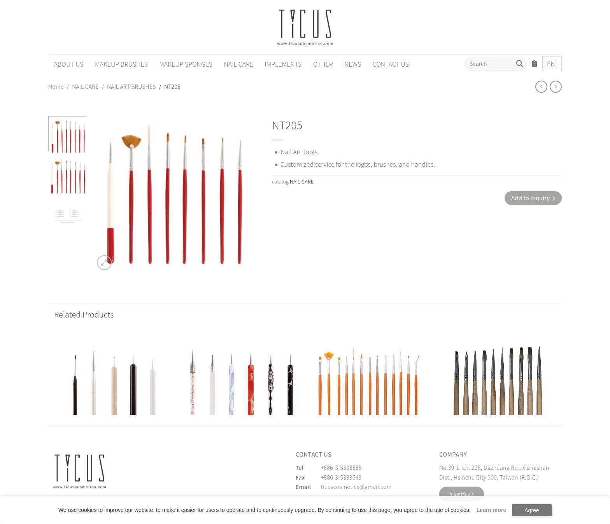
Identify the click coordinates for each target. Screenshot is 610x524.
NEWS (352, 64)
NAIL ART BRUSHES (131, 86)
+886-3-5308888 (341, 467)
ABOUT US (69, 64)
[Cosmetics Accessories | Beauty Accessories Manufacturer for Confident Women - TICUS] (305, 27)
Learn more (491, 510)
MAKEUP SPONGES (185, 64)
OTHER (323, 64)
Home (55, 86)
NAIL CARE (238, 64)
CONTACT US (391, 64)
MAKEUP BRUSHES (121, 64)
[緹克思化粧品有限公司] (79, 471)
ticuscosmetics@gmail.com (356, 486)
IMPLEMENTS (283, 64)
